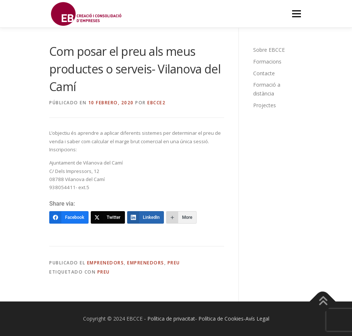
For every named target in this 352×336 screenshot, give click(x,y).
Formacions (267, 61)
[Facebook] (69, 217)
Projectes (264, 105)
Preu (174, 263)
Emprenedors (105, 263)
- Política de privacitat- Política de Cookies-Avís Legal (206, 318)
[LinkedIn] (145, 217)
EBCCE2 (156, 103)
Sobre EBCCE (269, 49)
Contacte (264, 73)
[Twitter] (108, 217)
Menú (296, 13)
